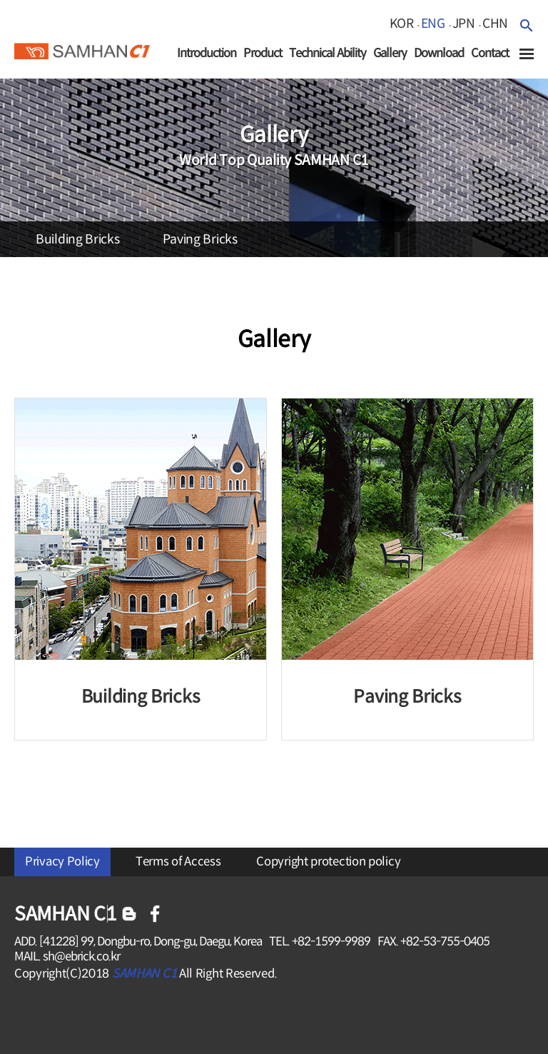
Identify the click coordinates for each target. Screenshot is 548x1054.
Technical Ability (327, 53)
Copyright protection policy (328, 861)
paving (200, 239)
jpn (463, 23)
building (78, 239)
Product (262, 53)
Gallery (390, 53)
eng (433, 23)
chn (495, 23)
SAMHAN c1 (82, 49)
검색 (526, 25)
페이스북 (155, 914)
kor (402, 23)
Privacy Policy (62, 861)
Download (439, 53)
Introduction (206, 53)
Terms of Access (178, 861)
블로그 (129, 914)
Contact (490, 53)
